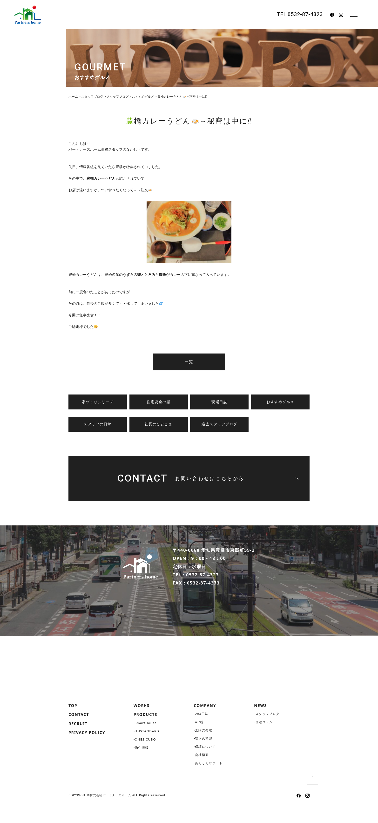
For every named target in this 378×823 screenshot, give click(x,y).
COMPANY (206, 723)
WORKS (142, 723)
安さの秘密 (204, 756)
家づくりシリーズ (98, 402)
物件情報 (142, 765)
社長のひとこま (159, 424)
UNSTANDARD (148, 749)
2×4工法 (202, 731)
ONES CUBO (146, 757)
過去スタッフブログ (219, 424)
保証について (206, 764)
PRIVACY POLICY (89, 752)
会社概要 (202, 772)
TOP (73, 723)
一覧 (189, 362)
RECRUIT (79, 742)
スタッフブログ (268, 731)
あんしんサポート (210, 780)
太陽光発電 (204, 748)
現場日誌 (219, 402)
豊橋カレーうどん (101, 178)
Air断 (199, 739)
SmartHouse (146, 741)
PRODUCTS (147, 732)
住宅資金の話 (158, 402)
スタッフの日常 (98, 424)
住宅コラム (264, 739)
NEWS (261, 723)
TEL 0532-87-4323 (300, 14)
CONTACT (80, 732)
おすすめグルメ (280, 402)
